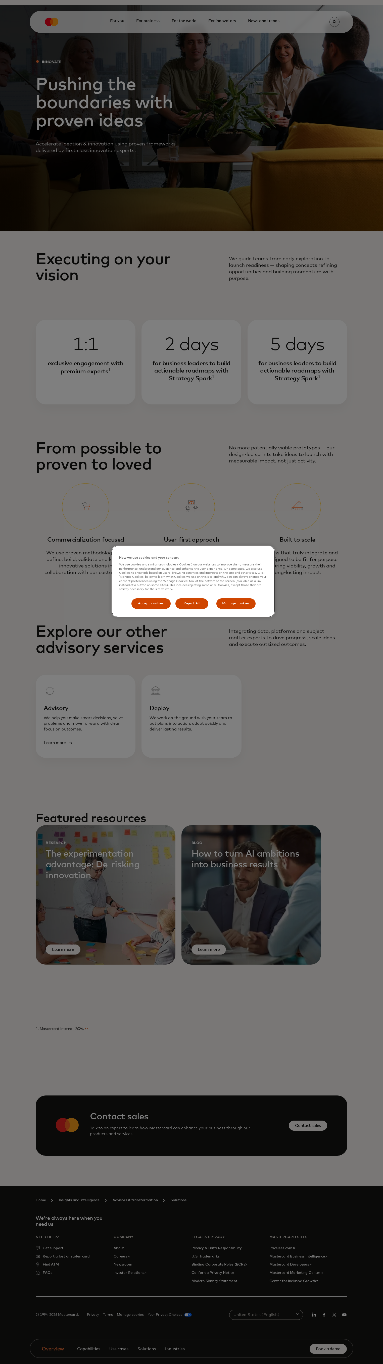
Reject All (192, 603)
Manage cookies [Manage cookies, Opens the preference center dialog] (236, 603)
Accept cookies (151, 603)
